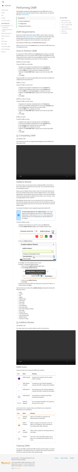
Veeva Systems (17, 468)
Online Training (64, 458)
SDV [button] (2, 15)
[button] (2, 5)
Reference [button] (3, 51)
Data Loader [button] (4, 44)
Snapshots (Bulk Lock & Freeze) (7, 30)
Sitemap (72, 458)
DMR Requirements (65, 20)
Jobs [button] (2, 38)
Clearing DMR (64, 33)
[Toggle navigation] (3, 2)
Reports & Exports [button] (5, 36)
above (53, 283)
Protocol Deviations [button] (5, 20)
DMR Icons (63, 31)
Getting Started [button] (4, 10)
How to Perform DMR (66, 22)
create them (41, 215)
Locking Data (5, 27)
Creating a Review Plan (31, 36)
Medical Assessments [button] (6, 33)
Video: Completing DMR (66, 24)
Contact (56, 458)
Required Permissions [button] (25, 26)
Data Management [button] (5, 23)
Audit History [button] (4, 41)
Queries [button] (3, 12)
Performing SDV (25, 14)
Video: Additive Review (66, 29)
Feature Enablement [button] (24, 21)
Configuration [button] (22, 23)
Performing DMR (5, 25)
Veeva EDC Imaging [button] (5, 46)
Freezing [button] (3, 18)
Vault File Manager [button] (5, 49)
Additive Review (64, 27)
